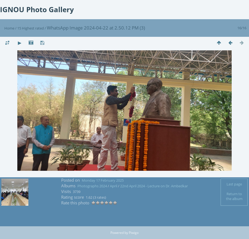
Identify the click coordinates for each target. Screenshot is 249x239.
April (114, 186)
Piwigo (134, 232)
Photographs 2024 (92, 186)
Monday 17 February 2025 (103, 180)
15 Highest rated (30, 28)
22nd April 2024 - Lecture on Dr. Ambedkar (154, 186)
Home (9, 28)
